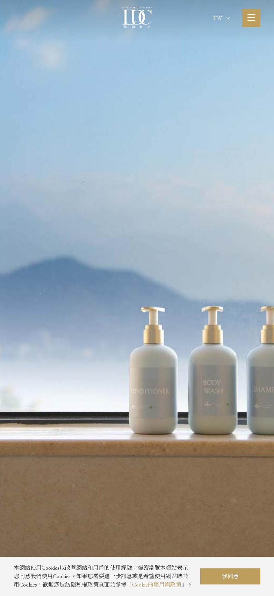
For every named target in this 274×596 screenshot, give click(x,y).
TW (221, 18)
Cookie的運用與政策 (156, 584)
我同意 (230, 576)
